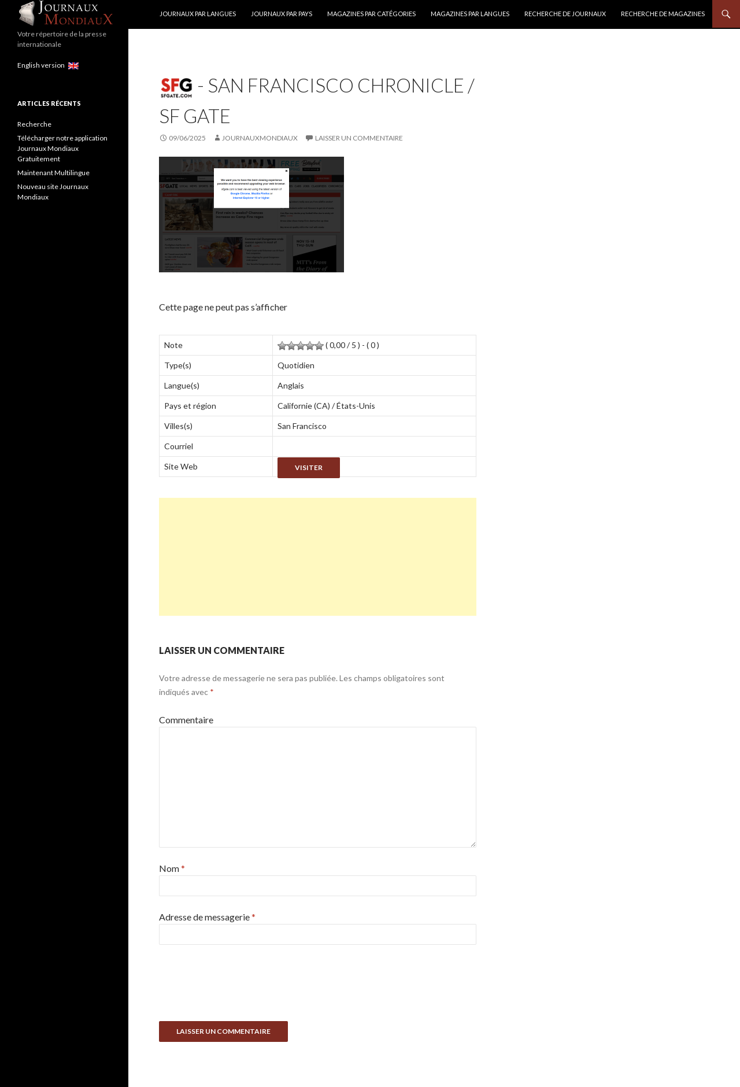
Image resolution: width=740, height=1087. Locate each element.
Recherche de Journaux (565, 13)
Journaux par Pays (281, 13)
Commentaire (186, 719)
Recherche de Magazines (663, 13)
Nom (172, 868)
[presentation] (247, 987)
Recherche (34, 124)
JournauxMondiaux (260, 138)
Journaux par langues (198, 13)
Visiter (309, 467)
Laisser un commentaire (359, 138)
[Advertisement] (317, 557)
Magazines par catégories (371, 13)
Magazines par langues (470, 13)
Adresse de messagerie (207, 916)
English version (48, 65)
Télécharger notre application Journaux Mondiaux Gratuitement (62, 148)
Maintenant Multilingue (53, 172)
